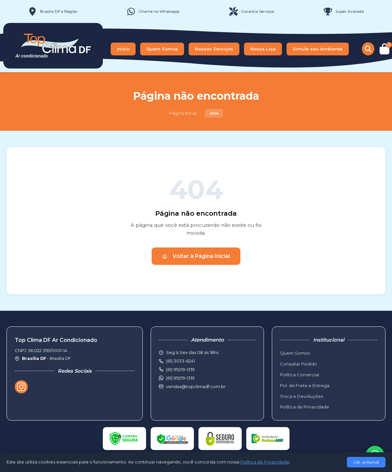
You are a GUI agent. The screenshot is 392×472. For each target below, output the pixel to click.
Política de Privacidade (304, 406)
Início (123, 48)
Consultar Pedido (298, 363)
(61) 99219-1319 (180, 378)
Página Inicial (183, 113)
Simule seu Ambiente (318, 48)
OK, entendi (366, 462)
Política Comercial (299, 374)
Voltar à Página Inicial (196, 256)
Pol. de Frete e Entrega (304, 385)
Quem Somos (162, 48)
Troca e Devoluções (301, 396)
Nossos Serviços (214, 48)
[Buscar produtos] (368, 49)
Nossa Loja (263, 48)
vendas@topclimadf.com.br (196, 386)
